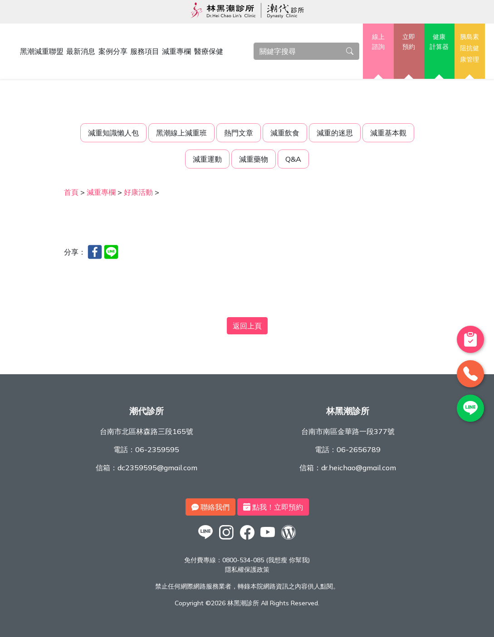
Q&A (293, 159)
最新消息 (80, 51)
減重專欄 (176, 51)
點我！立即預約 (273, 507)
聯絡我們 (210, 507)
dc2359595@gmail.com (157, 467)
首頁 (71, 192)
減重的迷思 (335, 132)
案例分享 (112, 51)
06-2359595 (157, 449)
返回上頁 (247, 325)
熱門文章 (238, 132)
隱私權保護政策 (247, 569)
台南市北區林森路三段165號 (146, 431)
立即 (409, 42)
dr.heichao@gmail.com (358, 467)
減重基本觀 (388, 132)
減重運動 (207, 159)
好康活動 (138, 192)
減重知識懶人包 (113, 132)
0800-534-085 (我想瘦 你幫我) (266, 560)
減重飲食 (284, 132)
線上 (378, 42)
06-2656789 (359, 449)
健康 (439, 42)
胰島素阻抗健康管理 (469, 48)
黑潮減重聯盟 (42, 51)
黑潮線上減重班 (181, 132)
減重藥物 (253, 159)
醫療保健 (208, 51)
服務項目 (144, 51)
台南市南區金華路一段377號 (348, 431)
